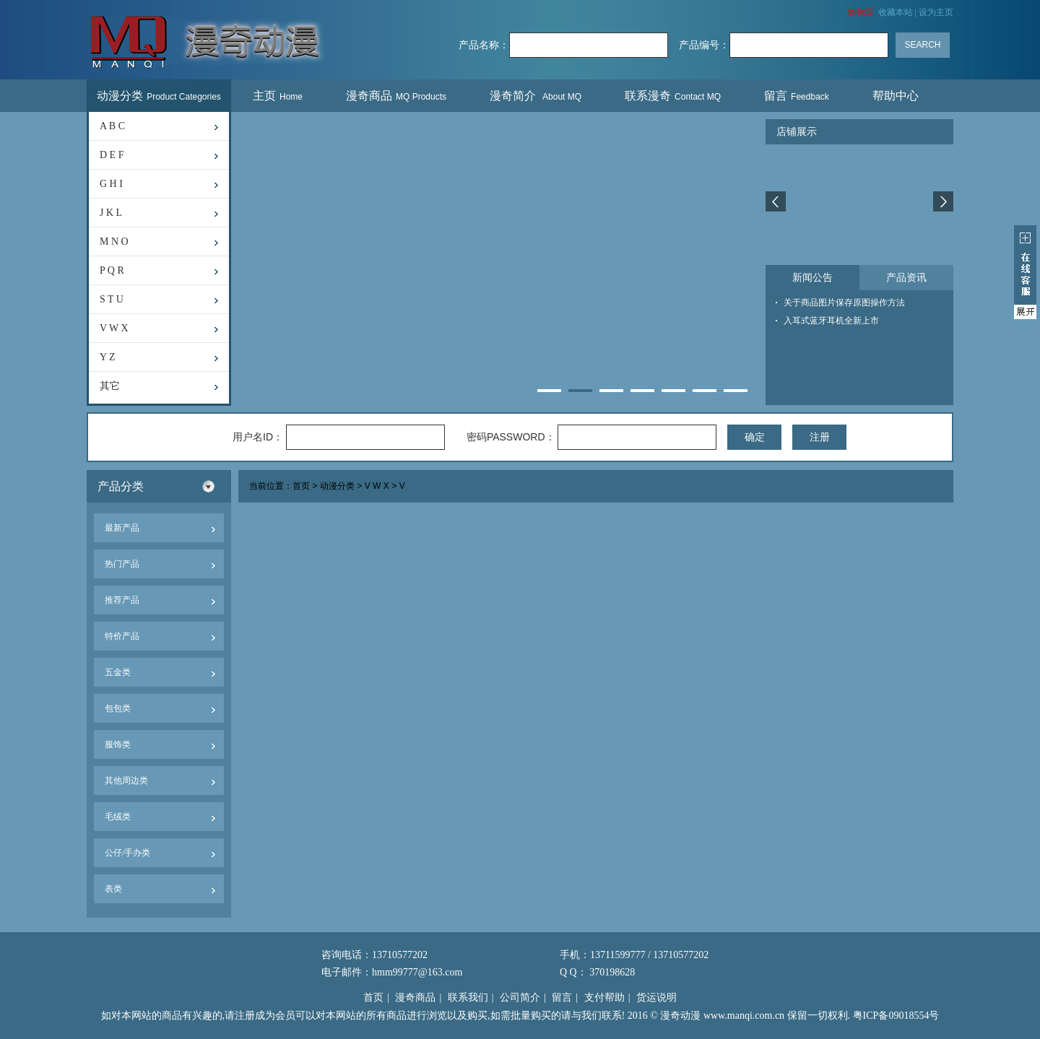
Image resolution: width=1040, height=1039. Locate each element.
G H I (111, 183)
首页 (301, 487)
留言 (796, 96)
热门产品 (122, 564)
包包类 (118, 708)
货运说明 (656, 997)
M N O (114, 241)
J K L (111, 212)
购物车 (861, 12)
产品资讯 (906, 277)
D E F (112, 154)
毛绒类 (118, 817)
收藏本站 (895, 12)
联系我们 (468, 997)
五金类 (118, 672)
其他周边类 (126, 780)
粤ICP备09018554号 (896, 1015)
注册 (820, 437)
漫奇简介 (535, 96)
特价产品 (122, 636)
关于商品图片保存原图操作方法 (844, 302)
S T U (112, 299)
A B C (112, 126)
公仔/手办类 (127, 853)
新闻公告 (812, 277)
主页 (278, 96)
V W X (114, 328)
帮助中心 (897, 96)
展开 (1025, 272)
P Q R (112, 270)
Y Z (108, 357)
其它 (110, 386)
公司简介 (520, 997)
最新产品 (122, 528)
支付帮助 (604, 997)
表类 (113, 889)
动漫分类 (159, 96)
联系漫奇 (673, 96)
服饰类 (118, 744)
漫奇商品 (396, 96)
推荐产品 (122, 600)
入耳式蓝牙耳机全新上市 (831, 321)
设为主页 (936, 12)
